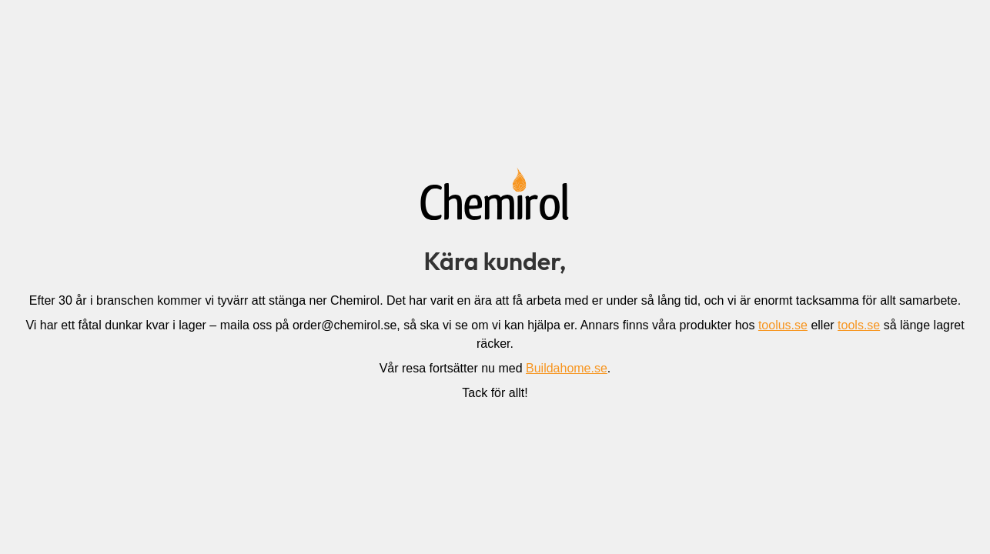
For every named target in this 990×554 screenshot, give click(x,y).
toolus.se (783, 325)
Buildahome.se (566, 368)
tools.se (859, 325)
